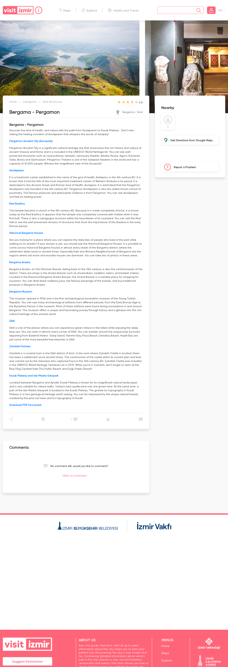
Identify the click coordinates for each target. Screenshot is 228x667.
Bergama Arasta (19, 262)
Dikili (12, 321)
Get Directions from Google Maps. (191, 140)
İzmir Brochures (52, 101)
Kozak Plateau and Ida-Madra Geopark (33, 375)
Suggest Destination (27, 661)
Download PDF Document (25, 405)
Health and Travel (123, 10)
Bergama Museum (20, 291)
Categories (30, 101)
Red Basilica (17, 203)
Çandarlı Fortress (20, 346)
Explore (89, 10)
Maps (65, 10)
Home (13, 101)
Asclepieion (16, 170)
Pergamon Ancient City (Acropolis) (31, 141)
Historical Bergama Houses (26, 233)
